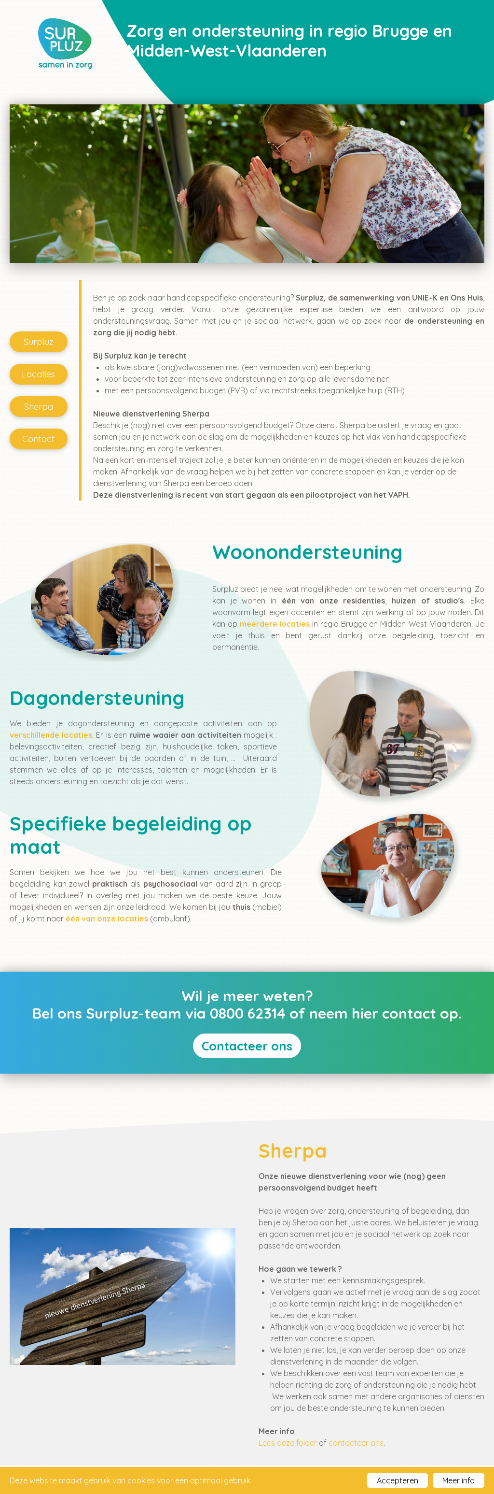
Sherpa (38, 406)
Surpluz (39, 341)
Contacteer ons (247, 1045)
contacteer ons (356, 1443)
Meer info (458, 1480)
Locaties (38, 374)
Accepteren (397, 1480)
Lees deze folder (288, 1443)
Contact (38, 439)
